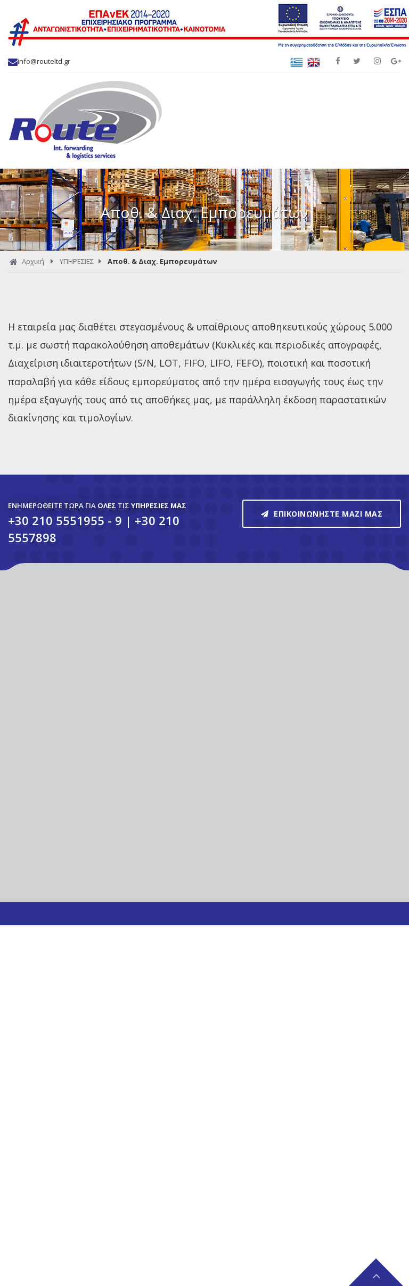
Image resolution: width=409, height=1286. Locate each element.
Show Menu (387, 104)
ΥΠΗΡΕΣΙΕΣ (77, 261)
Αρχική (27, 262)
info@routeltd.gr (39, 61)
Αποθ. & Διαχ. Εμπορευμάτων (162, 261)
